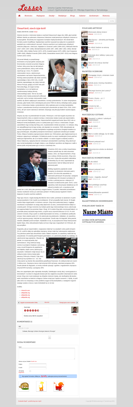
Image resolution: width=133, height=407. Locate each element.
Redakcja (61, 16)
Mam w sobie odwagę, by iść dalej (101, 134)
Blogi (72, 16)
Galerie (81, 16)
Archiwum (93, 16)
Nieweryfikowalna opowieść (98, 192)
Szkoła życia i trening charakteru (100, 83)
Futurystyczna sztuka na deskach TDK (100, 150)
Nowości (28, 16)
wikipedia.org (25, 293)
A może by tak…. (94, 106)
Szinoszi (91, 43)
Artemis (90, 34)
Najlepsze (40, 16)
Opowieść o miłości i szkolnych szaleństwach (99, 119)
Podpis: (20, 366)
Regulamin (21, 374)
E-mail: (20, 369)
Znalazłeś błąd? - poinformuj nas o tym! (29, 403)
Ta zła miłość (93, 126)
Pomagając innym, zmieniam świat (101, 75)
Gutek (90, 128)
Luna (90, 59)
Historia (106, 16)
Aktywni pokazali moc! (96, 141)
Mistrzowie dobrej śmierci (97, 32)
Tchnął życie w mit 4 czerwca (67, 302)
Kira (89, 49)
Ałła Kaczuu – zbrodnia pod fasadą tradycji (101, 40)
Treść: (20, 347)
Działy (51, 16)
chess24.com (25, 290)
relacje (35, 32)
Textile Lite (34, 363)
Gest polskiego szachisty (97, 185)
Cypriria (90, 108)
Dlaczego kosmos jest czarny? (99, 91)
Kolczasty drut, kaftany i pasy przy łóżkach (100, 56)
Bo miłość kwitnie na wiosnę (98, 47)
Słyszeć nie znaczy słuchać (98, 63)
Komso (90, 85)
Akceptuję (21, 373)
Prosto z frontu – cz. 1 (96, 98)
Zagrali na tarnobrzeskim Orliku (29, 302)
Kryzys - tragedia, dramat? (98, 177)
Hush (90, 122)
